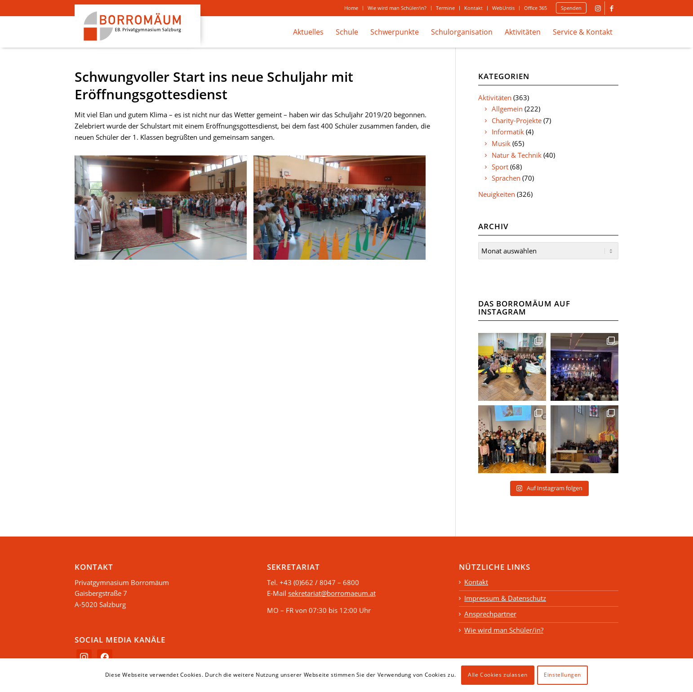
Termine (445, 7)
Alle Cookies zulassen (498, 675)
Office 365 (535, 7)
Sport (500, 166)
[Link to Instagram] (597, 8)
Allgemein (507, 108)
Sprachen (506, 177)
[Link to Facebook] (611, 8)
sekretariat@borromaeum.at (332, 591)
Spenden (571, 7)
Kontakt (473, 7)
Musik (501, 143)
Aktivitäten (494, 97)
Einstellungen (562, 675)
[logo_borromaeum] (137, 26)
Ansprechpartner (490, 612)
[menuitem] (351, 8)
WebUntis (503, 7)
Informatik (508, 131)
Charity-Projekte (517, 120)
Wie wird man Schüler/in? (397, 7)
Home (351, 7)
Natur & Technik (517, 155)
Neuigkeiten (496, 194)
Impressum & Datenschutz (505, 596)
